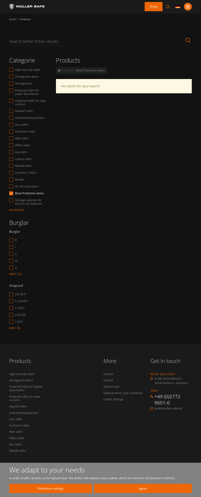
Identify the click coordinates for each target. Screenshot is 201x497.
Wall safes (21, 138)
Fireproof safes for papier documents (26, 388)
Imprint (108, 380)
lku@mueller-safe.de (168, 408)
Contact (108, 374)
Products (25, 19)
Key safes (21, 152)
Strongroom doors (27, 76)
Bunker (20, 179)
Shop (153, 6)
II (16, 254)
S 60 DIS (20, 315)
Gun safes (21, 124)
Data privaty (111, 387)
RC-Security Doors (27, 186)
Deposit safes (24, 111)
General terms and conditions (123, 393)
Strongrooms (23, 83)
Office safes (22, 145)
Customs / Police (26, 172)
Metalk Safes (23, 166)
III (16, 261)
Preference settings (77, 488)
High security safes (27, 70)
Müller (13, 19)
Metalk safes (17, 452)
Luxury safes (23, 159)
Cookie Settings (113, 400)
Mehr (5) (14, 328)
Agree (150, 488)
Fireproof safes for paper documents (27, 92)
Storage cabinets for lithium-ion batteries (28, 201)
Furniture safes (25, 131)
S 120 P (20, 308)
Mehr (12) (15, 274)
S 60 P (19, 321)
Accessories (17, 210)
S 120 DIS (21, 301)
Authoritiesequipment (29, 118)
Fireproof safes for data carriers (30, 102)
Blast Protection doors (29, 193)
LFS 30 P (20, 294)
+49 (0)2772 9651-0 (167, 399)
